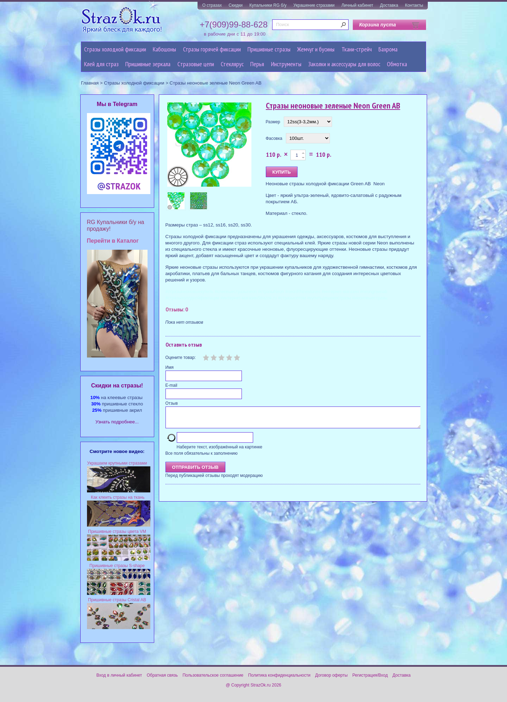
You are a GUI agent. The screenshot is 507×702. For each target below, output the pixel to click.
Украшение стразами (313, 5)
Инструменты (286, 64)
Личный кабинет (357, 5)
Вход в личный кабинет (119, 675)
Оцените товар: (180, 357)
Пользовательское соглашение (212, 675)
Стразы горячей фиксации (212, 49)
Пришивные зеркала (147, 64)
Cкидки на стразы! (117, 386)
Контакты (414, 5)
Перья (257, 64)
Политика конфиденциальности (279, 675)
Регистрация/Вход (370, 675)
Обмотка (397, 64)
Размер (273, 121)
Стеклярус (232, 64)
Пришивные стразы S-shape (117, 565)
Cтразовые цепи (195, 64)
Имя (169, 367)
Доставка (389, 5)
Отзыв (171, 403)
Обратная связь (162, 675)
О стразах (212, 5)
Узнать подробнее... (117, 421)
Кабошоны (164, 49)
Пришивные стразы (269, 49)
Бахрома (388, 49)
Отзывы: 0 (176, 309)
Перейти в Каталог (113, 241)
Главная (90, 83)
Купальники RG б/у (268, 5)
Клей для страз (101, 64)
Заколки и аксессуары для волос (344, 64)
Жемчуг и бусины (315, 49)
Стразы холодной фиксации (115, 49)
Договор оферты (331, 675)
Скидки (236, 5)
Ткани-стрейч (357, 49)
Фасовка (274, 138)
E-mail (171, 385)
